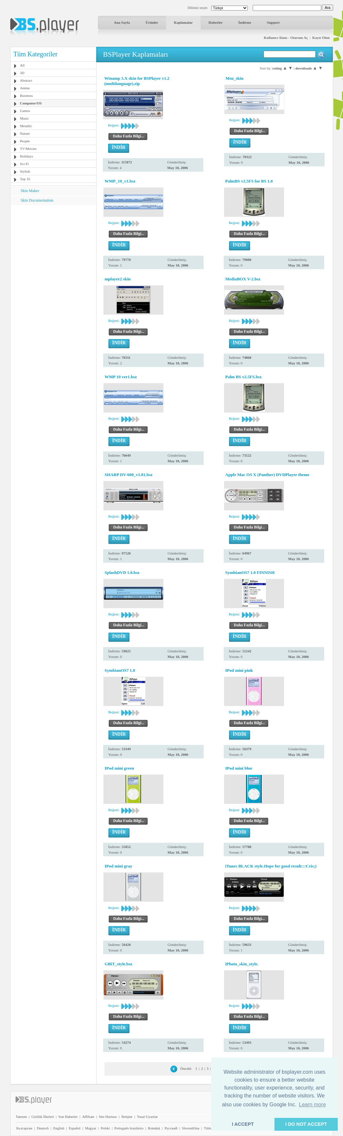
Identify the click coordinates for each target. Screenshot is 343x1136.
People (25, 141)
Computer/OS (31, 103)
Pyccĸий (170, 1128)
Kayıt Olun (321, 38)
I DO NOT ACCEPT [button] (306, 1124)
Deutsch (43, 1128)
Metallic (26, 126)
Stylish (25, 171)
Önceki (185, 1068)
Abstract (26, 80)
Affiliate (88, 1117)
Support (273, 22)
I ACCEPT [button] (243, 1124)
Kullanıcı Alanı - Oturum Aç (286, 38)
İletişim (126, 1117)
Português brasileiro (128, 1128)
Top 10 (25, 179)
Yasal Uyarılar (147, 1117)
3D (22, 73)
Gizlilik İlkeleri (42, 1117)
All (22, 65)
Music (24, 118)
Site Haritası (108, 1117)
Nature (25, 133)
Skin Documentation (37, 200)
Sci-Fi (24, 164)
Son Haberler (67, 1117)
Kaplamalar (183, 22)
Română (154, 1128)
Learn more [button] (312, 1104)
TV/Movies (28, 149)
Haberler (216, 22)
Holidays (26, 156)
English (58, 1128)
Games (25, 111)
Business (26, 96)
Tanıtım (21, 1117)
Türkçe (209, 1128)
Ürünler (152, 22)
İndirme (245, 22)
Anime (25, 88)
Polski (105, 1128)
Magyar (90, 1128)
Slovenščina (190, 1128)
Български (24, 1128)
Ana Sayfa (122, 22)
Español (74, 1128)
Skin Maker (30, 190)
